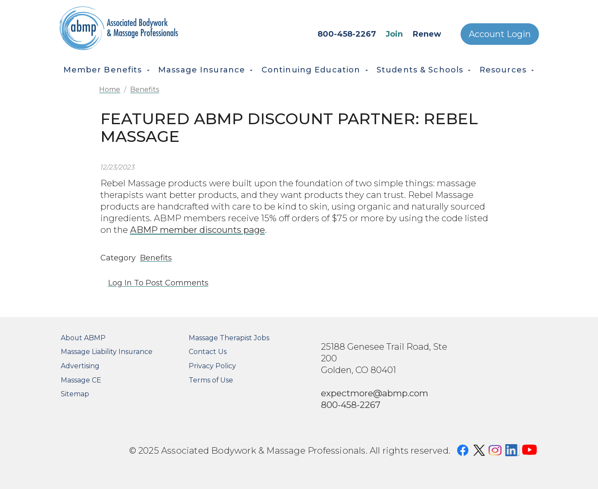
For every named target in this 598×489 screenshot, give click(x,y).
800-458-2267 (347, 34)
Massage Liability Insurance (107, 352)
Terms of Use (211, 380)
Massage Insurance (201, 70)
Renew (427, 34)
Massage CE (81, 380)
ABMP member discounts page (197, 229)
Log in (120, 283)
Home (109, 89)
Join (394, 34)
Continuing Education (311, 70)
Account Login (500, 34)
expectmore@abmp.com (374, 393)
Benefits (144, 89)
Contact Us (208, 352)
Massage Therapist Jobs (229, 338)
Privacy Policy (212, 366)
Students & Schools (420, 70)
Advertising (80, 366)
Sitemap (75, 394)
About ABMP (83, 338)
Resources (503, 70)
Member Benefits (102, 70)
